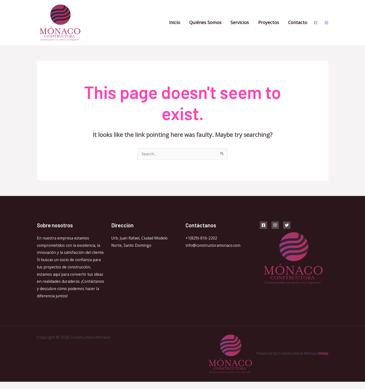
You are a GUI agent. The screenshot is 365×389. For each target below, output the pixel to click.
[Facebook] (315, 23)
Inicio (177, 22)
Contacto (299, 22)
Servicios (242, 22)
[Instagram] (326, 23)
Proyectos (270, 22)
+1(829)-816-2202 (201, 238)
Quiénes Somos (208, 22)
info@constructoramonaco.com (214, 245)
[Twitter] (286, 225)
